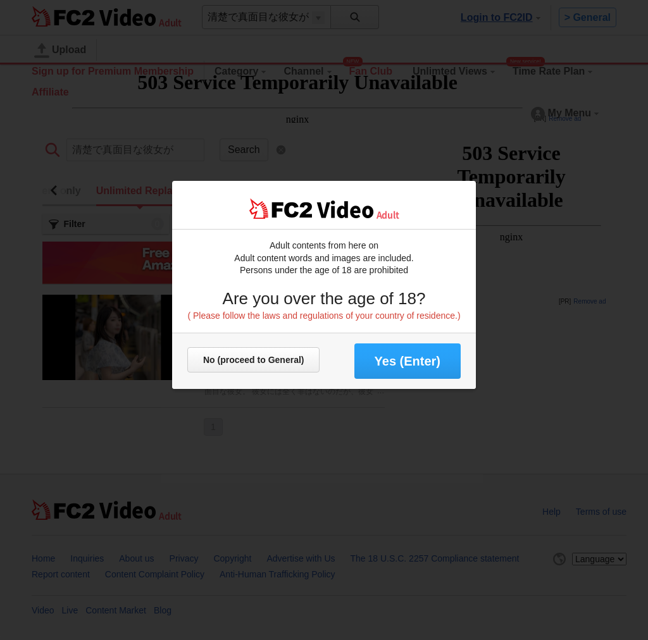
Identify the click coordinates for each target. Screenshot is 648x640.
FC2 (280, 209)
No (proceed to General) (253, 360)
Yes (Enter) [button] (407, 361)
